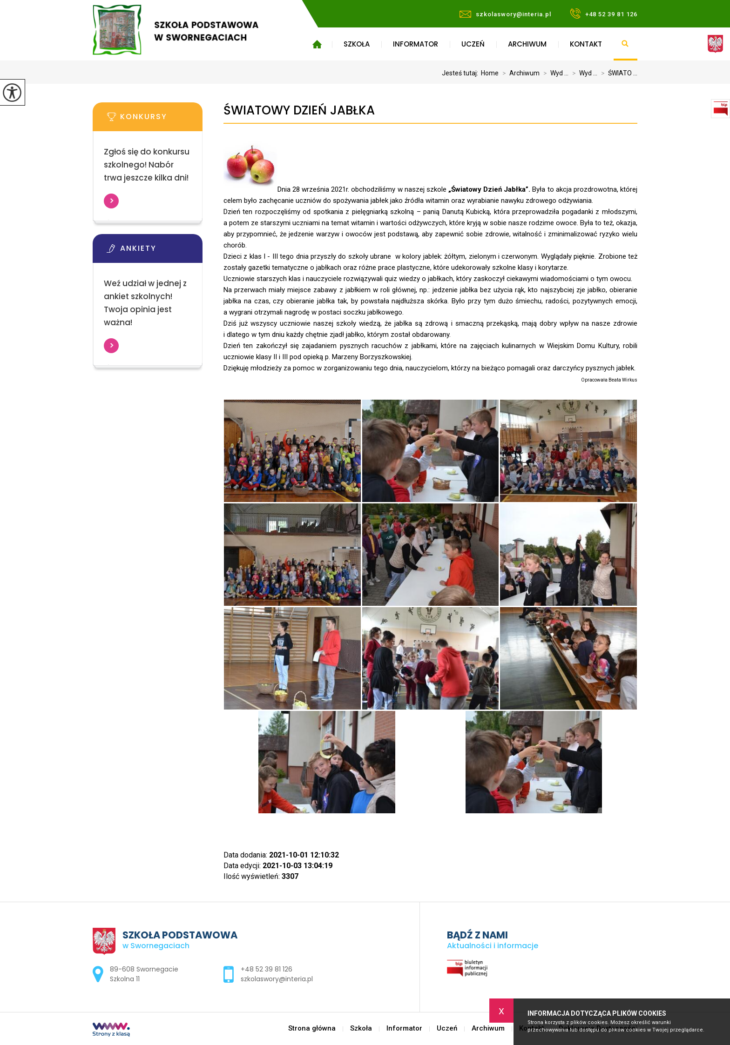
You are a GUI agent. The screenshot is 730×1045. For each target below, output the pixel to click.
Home (490, 73)
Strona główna (317, 44)
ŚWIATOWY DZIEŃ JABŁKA (299, 110)
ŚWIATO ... (617, 73)
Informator (415, 44)
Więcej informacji (111, 201)
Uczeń (473, 44)
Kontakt (586, 44)
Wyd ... (554, 73)
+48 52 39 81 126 (603, 13)
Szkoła (357, 44)
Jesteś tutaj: (461, 73)
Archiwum (527, 44)
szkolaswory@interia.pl (505, 14)
